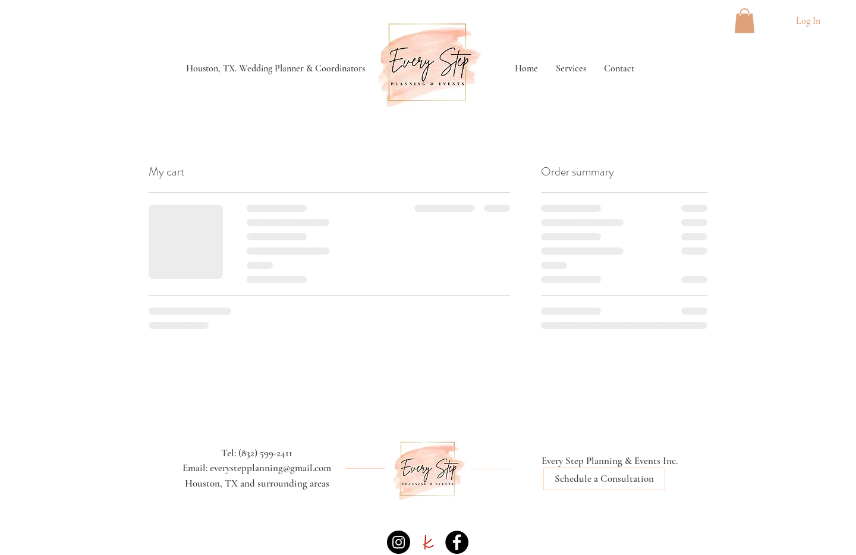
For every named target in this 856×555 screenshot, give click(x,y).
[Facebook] (456, 542)
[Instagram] (398, 542)
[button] (744, 20)
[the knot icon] (427, 542)
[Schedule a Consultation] (604, 479)
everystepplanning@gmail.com (270, 468)
